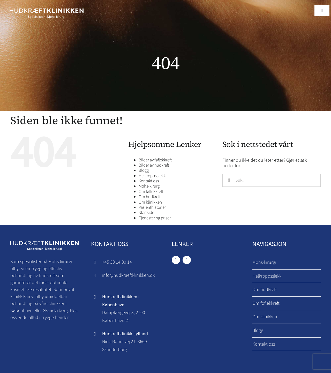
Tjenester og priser (155, 218)
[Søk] (228, 180)
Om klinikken (150, 202)
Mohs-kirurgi (150, 186)
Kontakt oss (149, 181)
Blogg (144, 170)
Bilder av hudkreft (154, 165)
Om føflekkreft (151, 192)
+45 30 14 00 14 (117, 262)
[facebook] (176, 260)
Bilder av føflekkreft (155, 160)
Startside (146, 213)
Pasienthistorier (152, 207)
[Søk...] (271, 180)
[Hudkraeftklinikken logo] (46, 7)
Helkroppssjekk (152, 176)
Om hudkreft (150, 197)
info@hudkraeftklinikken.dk (128, 275)
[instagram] (187, 260)
